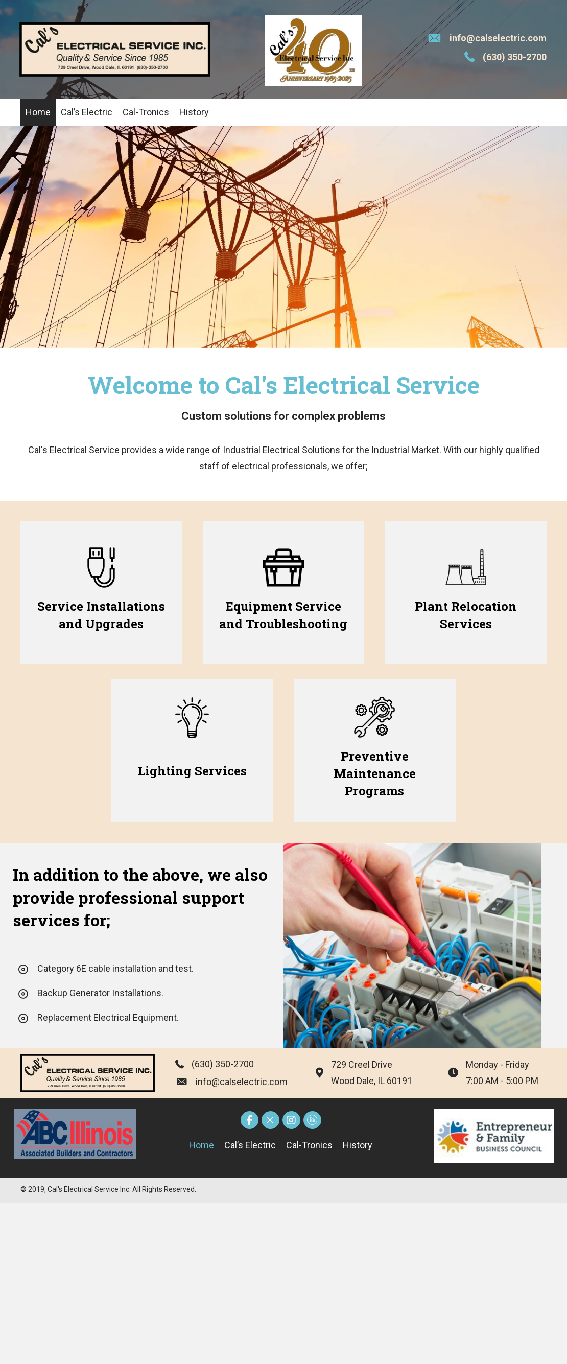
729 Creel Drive (361, 1064)
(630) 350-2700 (515, 57)
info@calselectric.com (498, 38)
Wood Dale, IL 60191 (371, 1080)
